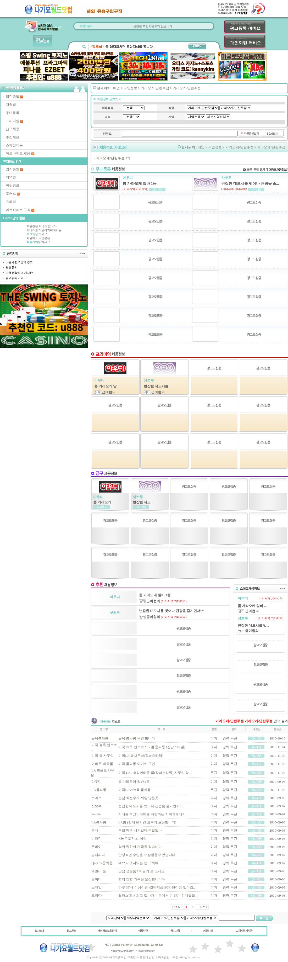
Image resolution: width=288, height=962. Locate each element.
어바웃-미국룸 (102, 764)
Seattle (96, 814)
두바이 (96, 847)
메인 (116, 88)
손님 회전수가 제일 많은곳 (138, 798)
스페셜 (11, 202)
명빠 (94, 830)
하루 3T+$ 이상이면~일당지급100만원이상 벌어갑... (157, 887)
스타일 (96, 887)
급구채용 (12, 129)
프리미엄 (12, 121)
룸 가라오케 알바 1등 (134, 782)
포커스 (11, 193)
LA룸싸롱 (98, 790)
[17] (113, 158)
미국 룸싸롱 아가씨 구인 (136, 764)
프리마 (96, 895)
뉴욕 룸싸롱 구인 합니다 (136, 738)
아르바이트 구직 (18, 210)
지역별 (11, 105)
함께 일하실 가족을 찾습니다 (140, 847)
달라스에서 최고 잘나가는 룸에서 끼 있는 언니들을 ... (158, 895)
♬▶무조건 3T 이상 (132, 839)
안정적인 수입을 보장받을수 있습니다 (146, 855)
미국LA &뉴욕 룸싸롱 (134, 790)
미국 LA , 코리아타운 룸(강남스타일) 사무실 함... (154, 773)
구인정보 (130, 88)
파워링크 (12, 185)
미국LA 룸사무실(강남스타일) (140, 756)
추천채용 (12, 137)
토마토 (96, 798)
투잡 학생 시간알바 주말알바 (140, 830)
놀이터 (96, 879)
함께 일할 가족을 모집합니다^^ (141, 879)
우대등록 (12, 113)
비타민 (96, 839)
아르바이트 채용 (18, 153)
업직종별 (12, 96)
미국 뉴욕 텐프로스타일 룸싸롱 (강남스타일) (151, 747)
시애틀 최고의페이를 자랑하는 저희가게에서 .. (153, 814)
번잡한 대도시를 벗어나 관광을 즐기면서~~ (150, 806)
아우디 (96, 782)
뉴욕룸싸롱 (99, 738)
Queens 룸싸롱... (103, 863)
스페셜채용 (14, 145)
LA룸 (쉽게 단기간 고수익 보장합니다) (147, 822)
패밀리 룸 (98, 871)
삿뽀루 (96, 806)
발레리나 (98, 855)
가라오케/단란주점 (155, 88)
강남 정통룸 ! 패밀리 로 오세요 (141, 871)
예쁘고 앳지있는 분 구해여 (138, 863)
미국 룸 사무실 (102, 756)
